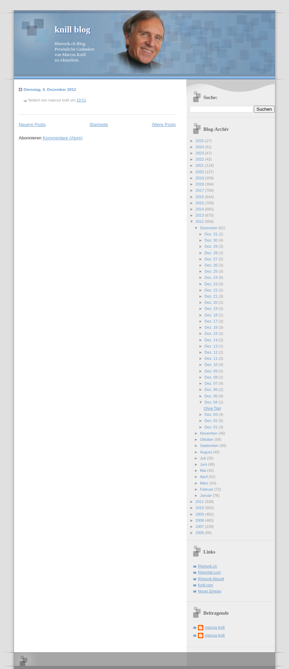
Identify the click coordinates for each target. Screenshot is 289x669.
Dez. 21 (212, 296)
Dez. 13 (212, 346)
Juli (203, 458)
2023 (200, 153)
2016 (200, 197)
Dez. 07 (212, 383)
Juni (204, 464)
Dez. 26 (212, 265)
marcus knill (215, 627)
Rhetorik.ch (207, 566)
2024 (200, 147)
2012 (200, 221)
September (209, 445)
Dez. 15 (212, 333)
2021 (200, 165)
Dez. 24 (212, 277)
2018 (200, 184)
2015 (200, 203)
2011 (200, 502)
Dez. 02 (212, 421)
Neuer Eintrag (209, 591)
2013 (200, 215)
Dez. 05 (212, 396)
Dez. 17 (212, 321)
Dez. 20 (212, 302)
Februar (207, 489)
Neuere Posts (32, 124)
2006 (200, 533)
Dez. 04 (212, 402)
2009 (200, 514)
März (204, 483)
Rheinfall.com (209, 572)
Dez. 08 (212, 377)
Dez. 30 (212, 240)
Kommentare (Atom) (63, 137)
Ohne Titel (212, 408)
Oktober (207, 439)
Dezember (209, 228)
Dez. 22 (212, 290)
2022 (200, 159)
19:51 (81, 100)
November (209, 433)
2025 (200, 141)
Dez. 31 (212, 234)
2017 (200, 190)
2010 (200, 508)
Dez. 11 (212, 358)
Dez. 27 (212, 259)
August (206, 452)
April (204, 477)
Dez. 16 (212, 327)
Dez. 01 (212, 427)
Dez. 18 (212, 315)
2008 (200, 520)
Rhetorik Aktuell (211, 579)
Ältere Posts (164, 124)
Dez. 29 (212, 246)
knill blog (72, 30)
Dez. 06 (212, 389)
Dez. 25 (212, 271)
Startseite (98, 124)
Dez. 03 (212, 414)
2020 (200, 172)
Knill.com (205, 585)
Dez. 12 (212, 352)
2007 (200, 526)
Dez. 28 (212, 253)
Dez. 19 (212, 308)
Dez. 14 (212, 340)
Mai (203, 470)
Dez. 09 (212, 371)
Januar (206, 495)
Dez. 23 (212, 284)
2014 (200, 209)
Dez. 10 (212, 365)
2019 (200, 178)
